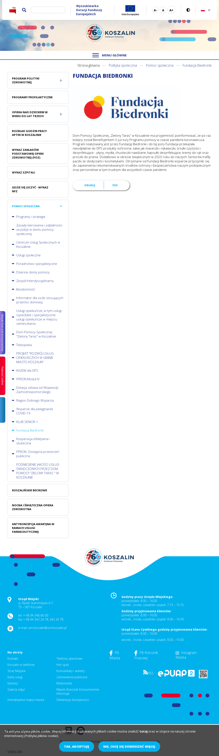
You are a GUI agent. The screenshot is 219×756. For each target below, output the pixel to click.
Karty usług (14, 677)
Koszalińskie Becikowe (29, 490)
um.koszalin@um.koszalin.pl (47, 628)
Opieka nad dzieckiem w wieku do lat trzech (30, 114)
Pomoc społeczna (159, 65)
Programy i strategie (30, 216)
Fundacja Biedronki (30, 430)
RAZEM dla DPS (27, 370)
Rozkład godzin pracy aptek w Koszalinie (29, 133)
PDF (115, 185)
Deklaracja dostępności (72, 700)
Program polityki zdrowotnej (25, 80)
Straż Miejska (16, 671)
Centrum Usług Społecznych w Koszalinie (38, 244)
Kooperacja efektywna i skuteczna (33, 441)
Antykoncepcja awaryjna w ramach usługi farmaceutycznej (33, 528)
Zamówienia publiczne (71, 677)
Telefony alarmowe (69, 658)
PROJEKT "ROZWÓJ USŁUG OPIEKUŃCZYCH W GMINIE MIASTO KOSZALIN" (35, 357)
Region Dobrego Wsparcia (35, 400)
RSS (148, 673)
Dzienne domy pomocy (33, 272)
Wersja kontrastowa (188, 10)
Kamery (12, 683)
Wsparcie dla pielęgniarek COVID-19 (34, 411)
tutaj (143, 731)
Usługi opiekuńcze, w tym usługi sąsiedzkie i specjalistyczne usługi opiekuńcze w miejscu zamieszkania (39, 317)
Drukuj (89, 185)
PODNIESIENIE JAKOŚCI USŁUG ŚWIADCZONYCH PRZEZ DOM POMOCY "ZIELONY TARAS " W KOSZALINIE (37, 470)
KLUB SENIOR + (27, 422)
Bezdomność (25, 289)
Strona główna (88, 65)
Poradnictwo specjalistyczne (36, 263)
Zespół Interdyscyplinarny (35, 281)
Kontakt (12, 658)
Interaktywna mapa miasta (25, 700)
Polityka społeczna (123, 65)
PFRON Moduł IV (28, 379)
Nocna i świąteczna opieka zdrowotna (32, 507)
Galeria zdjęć (16, 689)
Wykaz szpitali (23, 172)
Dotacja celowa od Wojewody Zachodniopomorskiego (37, 389)
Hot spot (62, 665)
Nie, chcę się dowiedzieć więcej (129, 746)
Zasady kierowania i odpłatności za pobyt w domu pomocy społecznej (39, 229)
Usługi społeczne (28, 255)
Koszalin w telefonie (21, 665)
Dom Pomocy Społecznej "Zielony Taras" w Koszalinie (36, 334)
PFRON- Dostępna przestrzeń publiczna (37, 453)
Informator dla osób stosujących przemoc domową (39, 300)
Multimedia (64, 683)
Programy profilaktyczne (32, 97)
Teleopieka (24, 345)
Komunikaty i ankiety (70, 671)
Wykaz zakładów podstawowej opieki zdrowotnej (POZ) (28, 153)
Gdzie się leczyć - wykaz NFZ (30, 189)
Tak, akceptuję (76, 746)
